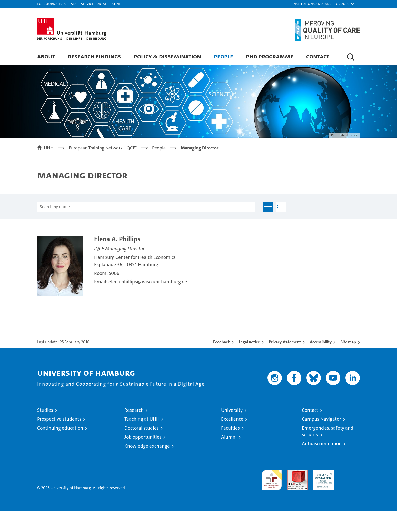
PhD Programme (269, 56)
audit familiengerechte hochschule (271, 478)
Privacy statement (285, 342)
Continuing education (60, 428)
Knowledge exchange (147, 446)
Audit (292, 472)
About (46, 56)
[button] (323, 4)
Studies (45, 410)
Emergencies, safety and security (327, 431)
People (223, 56)
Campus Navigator (321, 419)
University (232, 410)
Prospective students (59, 419)
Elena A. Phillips (117, 239)
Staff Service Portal (88, 3)
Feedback (221, 342)
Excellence (232, 419)
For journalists (51, 3)
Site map (348, 342)
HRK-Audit (322, 472)
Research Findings (94, 56)
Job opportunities (143, 437)
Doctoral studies (141, 428)
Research (134, 410)
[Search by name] (146, 207)
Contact (317, 56)
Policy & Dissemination (167, 56)
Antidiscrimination (322, 443)
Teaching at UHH (142, 419)
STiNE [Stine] (116, 3)
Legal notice (249, 342)
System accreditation (349, 475)
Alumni (229, 437)
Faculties (230, 428)
